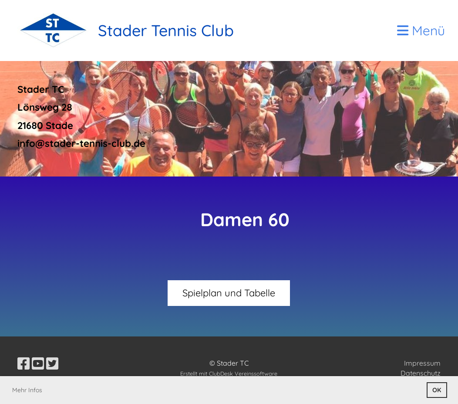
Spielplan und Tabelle (228, 293)
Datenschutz (421, 373)
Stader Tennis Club (166, 30)
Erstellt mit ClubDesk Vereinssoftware (228, 373)
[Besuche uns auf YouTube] (38, 363)
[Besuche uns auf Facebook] (23, 363)
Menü (421, 30)
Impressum (422, 363)
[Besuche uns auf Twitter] (52, 363)
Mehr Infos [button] (27, 390)
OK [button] (436, 390)
